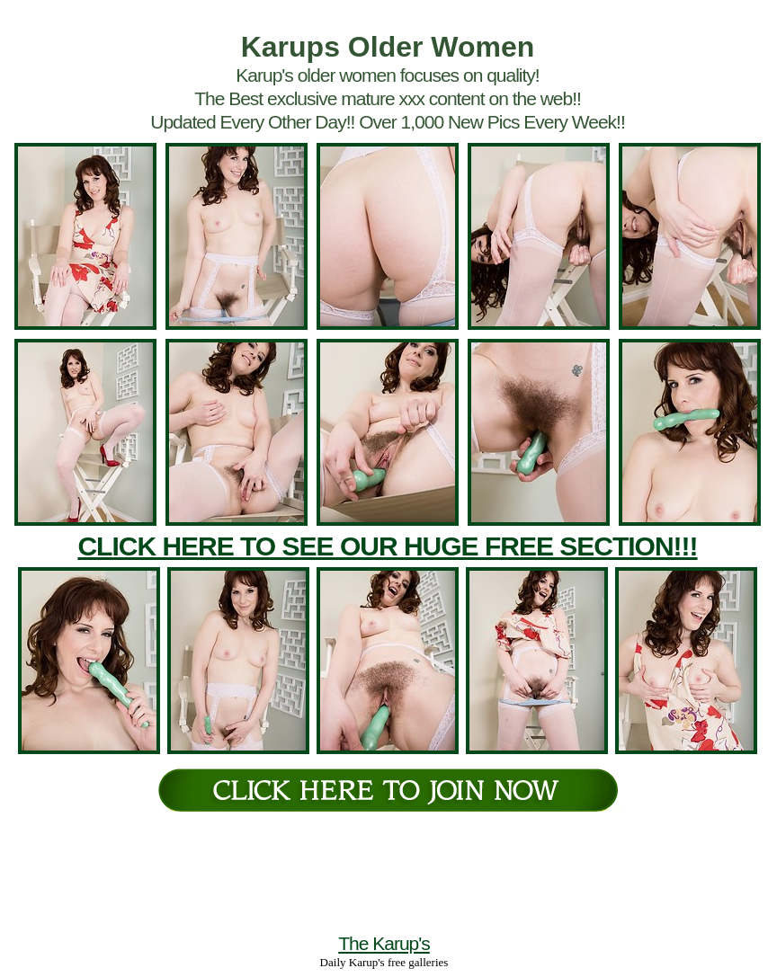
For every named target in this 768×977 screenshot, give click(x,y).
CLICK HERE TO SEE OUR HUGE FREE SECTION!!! (387, 546)
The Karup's (384, 943)
